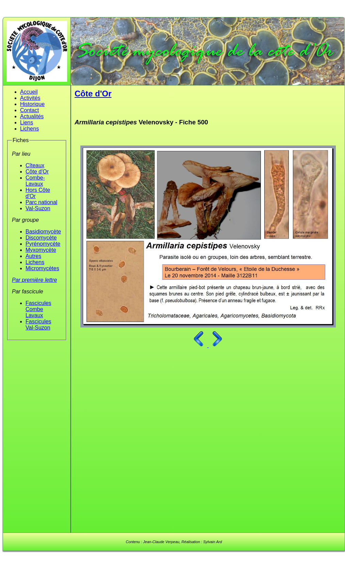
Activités (30, 98)
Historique (32, 104)
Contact (29, 110)
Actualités (32, 116)
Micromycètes (42, 268)
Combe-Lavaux (35, 181)
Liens (26, 122)
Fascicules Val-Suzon (38, 325)
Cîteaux (35, 165)
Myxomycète (41, 250)
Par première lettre (34, 280)
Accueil (29, 92)
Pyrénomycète (43, 244)
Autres (33, 256)
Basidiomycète (43, 231)
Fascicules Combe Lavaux (38, 309)
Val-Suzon (38, 208)
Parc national (41, 202)
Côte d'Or (37, 171)
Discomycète (41, 238)
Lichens (29, 129)
